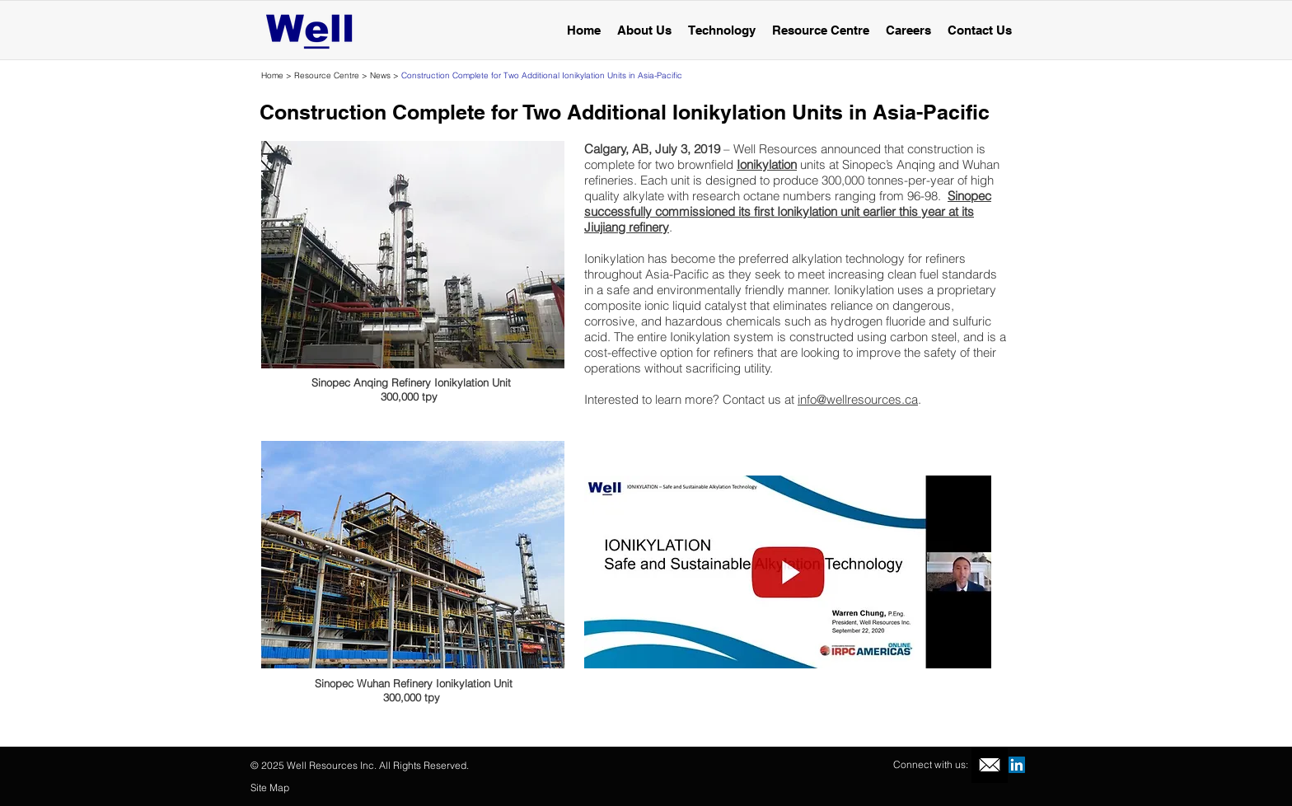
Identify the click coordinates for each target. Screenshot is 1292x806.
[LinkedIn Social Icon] (1017, 765)
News (381, 75)
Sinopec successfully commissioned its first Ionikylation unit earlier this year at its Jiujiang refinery (787, 211)
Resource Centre (325, 75)
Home (272, 75)
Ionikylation (767, 164)
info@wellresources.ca (858, 399)
